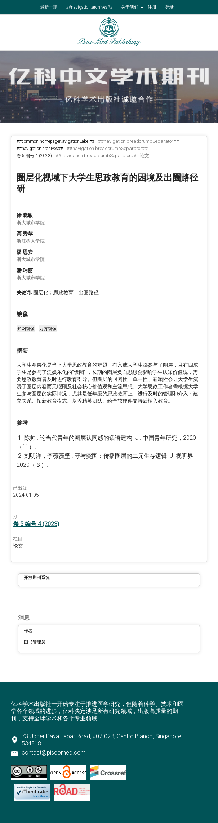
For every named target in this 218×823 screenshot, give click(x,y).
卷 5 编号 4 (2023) (34, 155)
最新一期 (48, 7)
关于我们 (130, 7)
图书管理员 (34, 642)
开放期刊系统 (37, 577)
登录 (169, 7)
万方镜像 (48, 328)
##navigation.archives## (89, 7)
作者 (28, 630)
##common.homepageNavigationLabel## (55, 141)
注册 (152, 7)
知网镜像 (26, 328)
